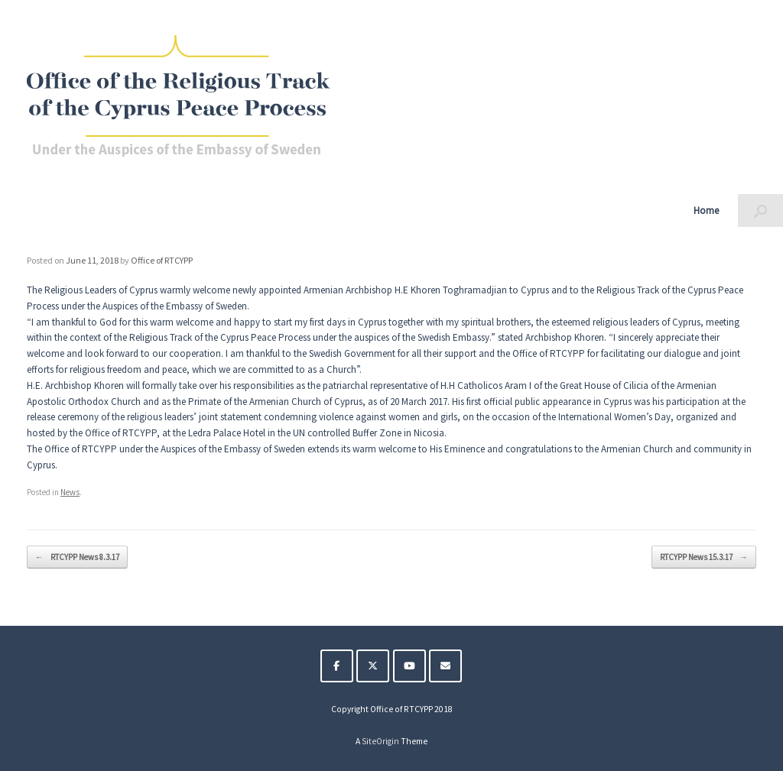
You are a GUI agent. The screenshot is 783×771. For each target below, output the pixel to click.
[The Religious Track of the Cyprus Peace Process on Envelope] (445, 666)
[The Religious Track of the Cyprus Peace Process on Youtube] (409, 666)
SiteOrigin (380, 741)
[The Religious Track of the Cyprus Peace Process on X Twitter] (372, 666)
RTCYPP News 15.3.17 (704, 557)
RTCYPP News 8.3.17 (77, 557)
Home (706, 210)
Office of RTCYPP (162, 260)
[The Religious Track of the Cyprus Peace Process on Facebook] (336, 666)
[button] (760, 210)
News (70, 492)
